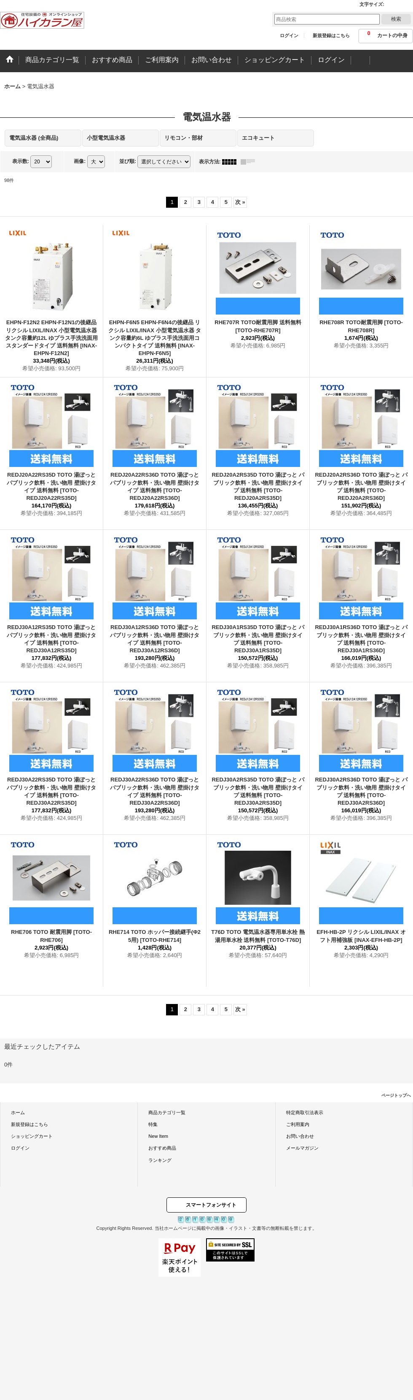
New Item (158, 1136)
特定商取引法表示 (304, 1112)
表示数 (20, 161)
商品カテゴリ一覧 (166, 1112)
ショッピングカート (32, 1136)
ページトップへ (396, 1095)
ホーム (18, 1112)
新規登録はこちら (331, 35)
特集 (153, 1124)
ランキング (160, 1160)
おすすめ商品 (162, 1147)
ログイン (289, 35)
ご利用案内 (297, 1124)
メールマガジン (302, 1147)
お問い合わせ (300, 1136)
